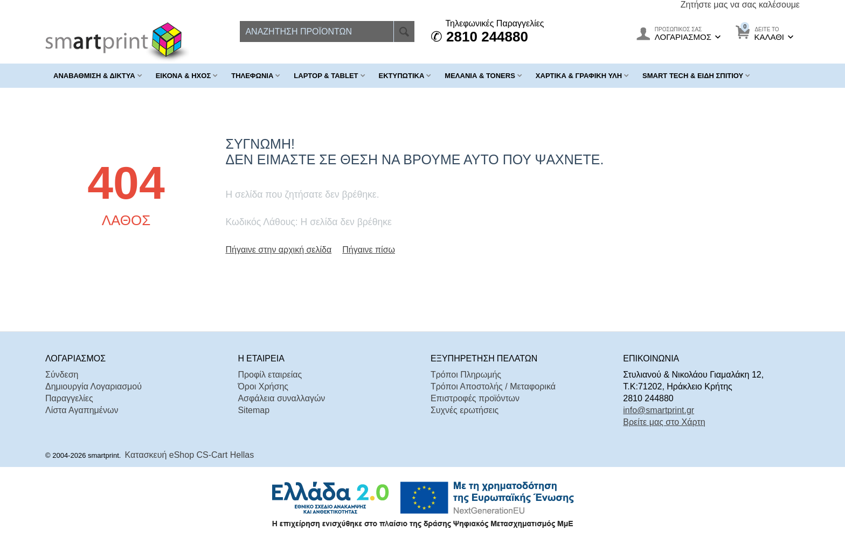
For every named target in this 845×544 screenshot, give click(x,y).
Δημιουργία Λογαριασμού (93, 386)
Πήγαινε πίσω (368, 249)
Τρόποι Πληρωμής (466, 374)
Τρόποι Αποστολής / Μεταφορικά (493, 386)
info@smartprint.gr (658, 410)
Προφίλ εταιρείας (270, 374)
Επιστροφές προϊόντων (475, 398)
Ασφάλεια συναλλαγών (281, 398)
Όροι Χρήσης (263, 386)
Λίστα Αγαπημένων (81, 410)
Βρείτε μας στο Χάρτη (664, 422)
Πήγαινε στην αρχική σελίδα (278, 249)
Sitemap (253, 410)
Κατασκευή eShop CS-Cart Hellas (189, 454)
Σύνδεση (61, 374)
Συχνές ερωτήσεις (464, 410)
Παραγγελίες (69, 398)
